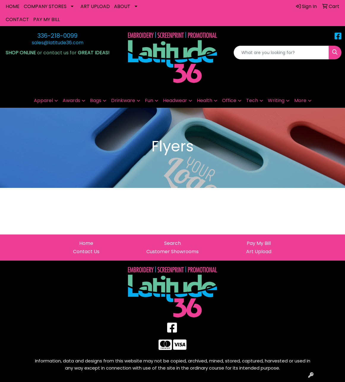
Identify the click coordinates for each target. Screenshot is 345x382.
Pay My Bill (259, 243)
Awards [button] (71, 100)
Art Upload (258, 251)
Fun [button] (149, 100)
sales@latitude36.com (57, 42)
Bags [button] (95, 100)
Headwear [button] (175, 100)
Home (86, 243)
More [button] (300, 100)
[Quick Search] (281, 52)
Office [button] (229, 100)
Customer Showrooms (172, 251)
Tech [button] (252, 100)
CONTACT (17, 19)
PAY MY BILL (46, 19)
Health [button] (204, 100)
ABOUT (122, 6)
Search (172, 243)
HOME (13, 6)
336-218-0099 (57, 35)
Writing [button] (276, 100)
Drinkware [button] (123, 100)
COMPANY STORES (45, 6)
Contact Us (86, 251)
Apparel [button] (43, 100)
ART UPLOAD (95, 6)
